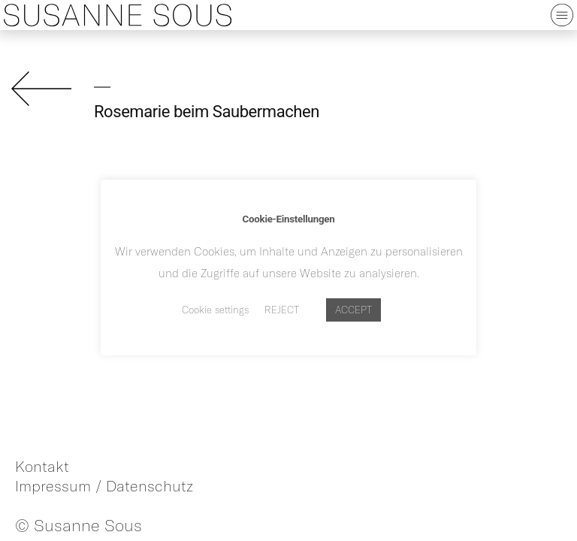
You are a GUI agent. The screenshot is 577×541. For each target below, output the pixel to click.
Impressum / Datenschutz (104, 485)
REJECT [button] (281, 310)
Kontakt (42, 466)
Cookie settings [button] (215, 310)
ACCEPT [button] (353, 310)
